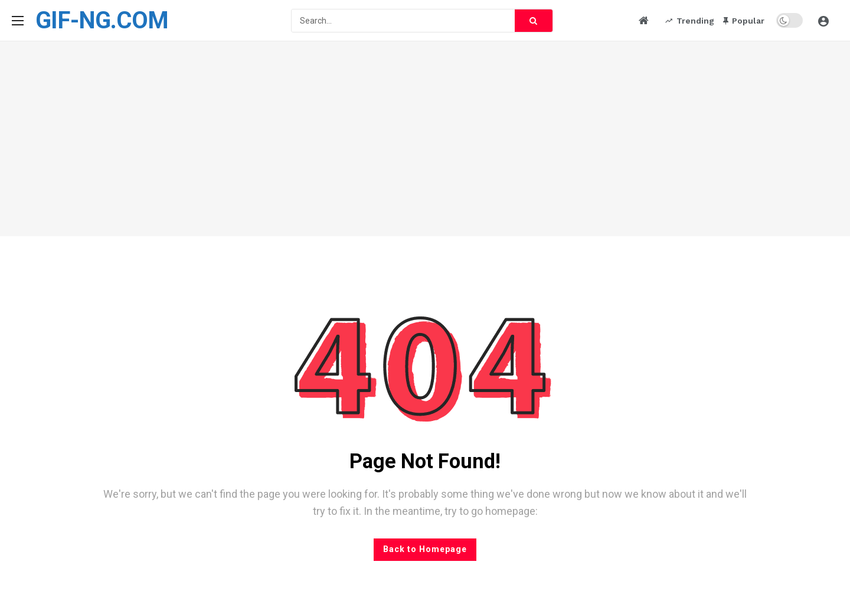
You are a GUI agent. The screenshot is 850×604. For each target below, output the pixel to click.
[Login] (823, 21)
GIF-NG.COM (101, 20)
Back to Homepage (425, 549)
